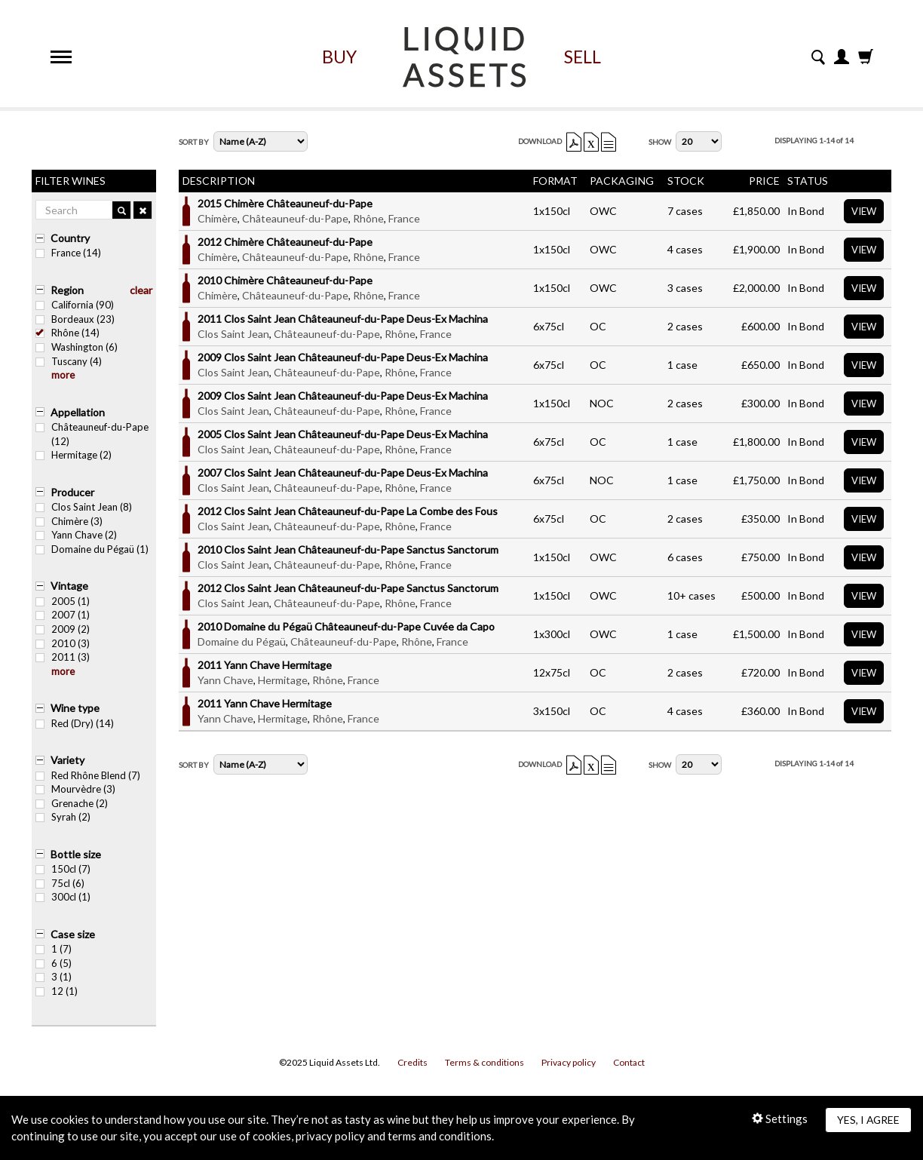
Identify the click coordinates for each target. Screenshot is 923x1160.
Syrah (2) (62, 817)
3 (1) (53, 977)
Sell (582, 56)
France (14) (68, 253)
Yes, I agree (868, 1119)
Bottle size (76, 854)
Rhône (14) (67, 333)
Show (660, 141)
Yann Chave (225, 680)
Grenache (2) (71, 803)
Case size (73, 934)
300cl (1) (62, 897)
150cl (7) (62, 869)
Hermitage (283, 680)
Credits (412, 1062)
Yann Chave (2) (76, 535)
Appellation (78, 412)
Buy (339, 56)
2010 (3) (62, 643)
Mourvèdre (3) (75, 789)
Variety (67, 759)
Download (540, 141)
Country (70, 238)
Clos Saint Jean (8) (83, 507)
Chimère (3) (69, 521)
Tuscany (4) (68, 361)
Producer (72, 492)
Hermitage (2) (73, 455)
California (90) (74, 305)
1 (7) (53, 949)
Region (67, 290)
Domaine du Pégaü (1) (92, 549)
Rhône (368, 218)
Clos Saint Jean (233, 333)
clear (141, 290)
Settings (780, 1118)
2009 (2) (62, 629)
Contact (629, 1062)
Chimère (218, 218)
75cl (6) (59, 883)
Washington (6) (76, 347)
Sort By (194, 141)
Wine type (75, 707)
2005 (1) (62, 601)
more (63, 375)
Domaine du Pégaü (242, 641)
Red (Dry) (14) (74, 723)
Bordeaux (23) (75, 319)
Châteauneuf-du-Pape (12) (92, 434)
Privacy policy (568, 1062)
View (863, 211)
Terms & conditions (484, 1062)
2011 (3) (62, 657)
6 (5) (53, 963)
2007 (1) (62, 615)
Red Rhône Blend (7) (87, 775)
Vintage (69, 585)
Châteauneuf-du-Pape (295, 218)
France (404, 218)
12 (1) (56, 991)
